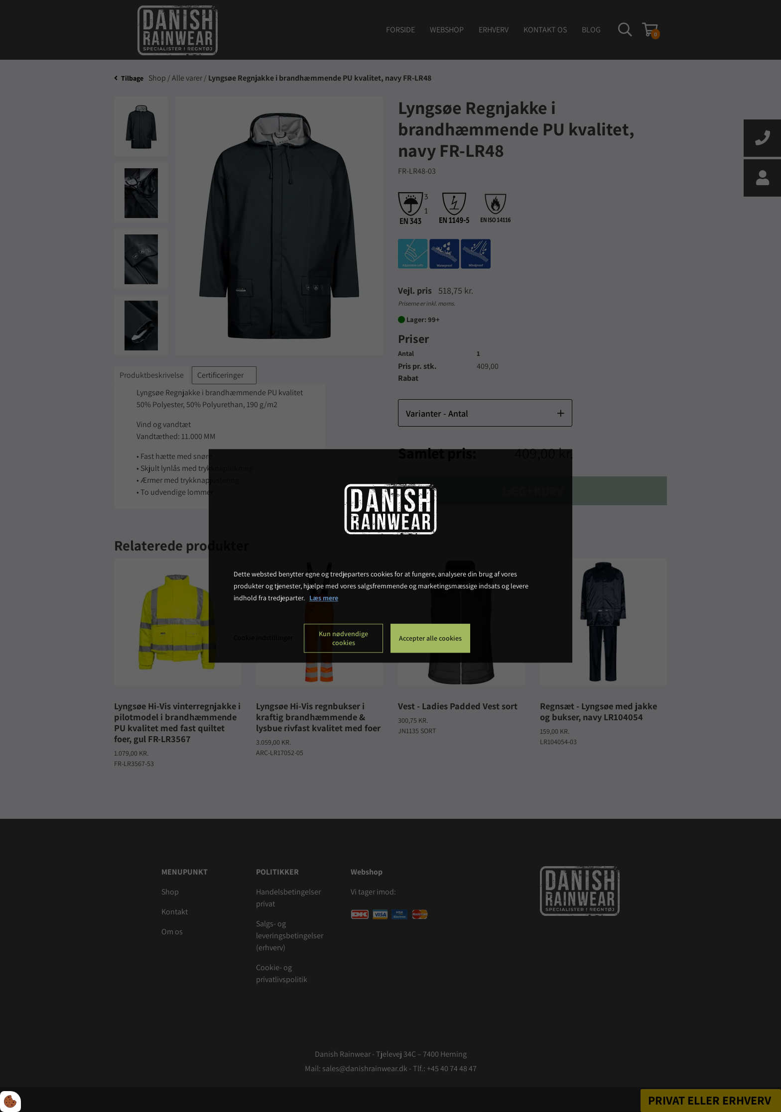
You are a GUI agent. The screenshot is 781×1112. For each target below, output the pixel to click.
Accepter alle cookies (430, 638)
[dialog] (390, 556)
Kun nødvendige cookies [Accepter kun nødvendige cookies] (343, 639)
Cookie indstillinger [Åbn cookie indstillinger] (263, 638)
